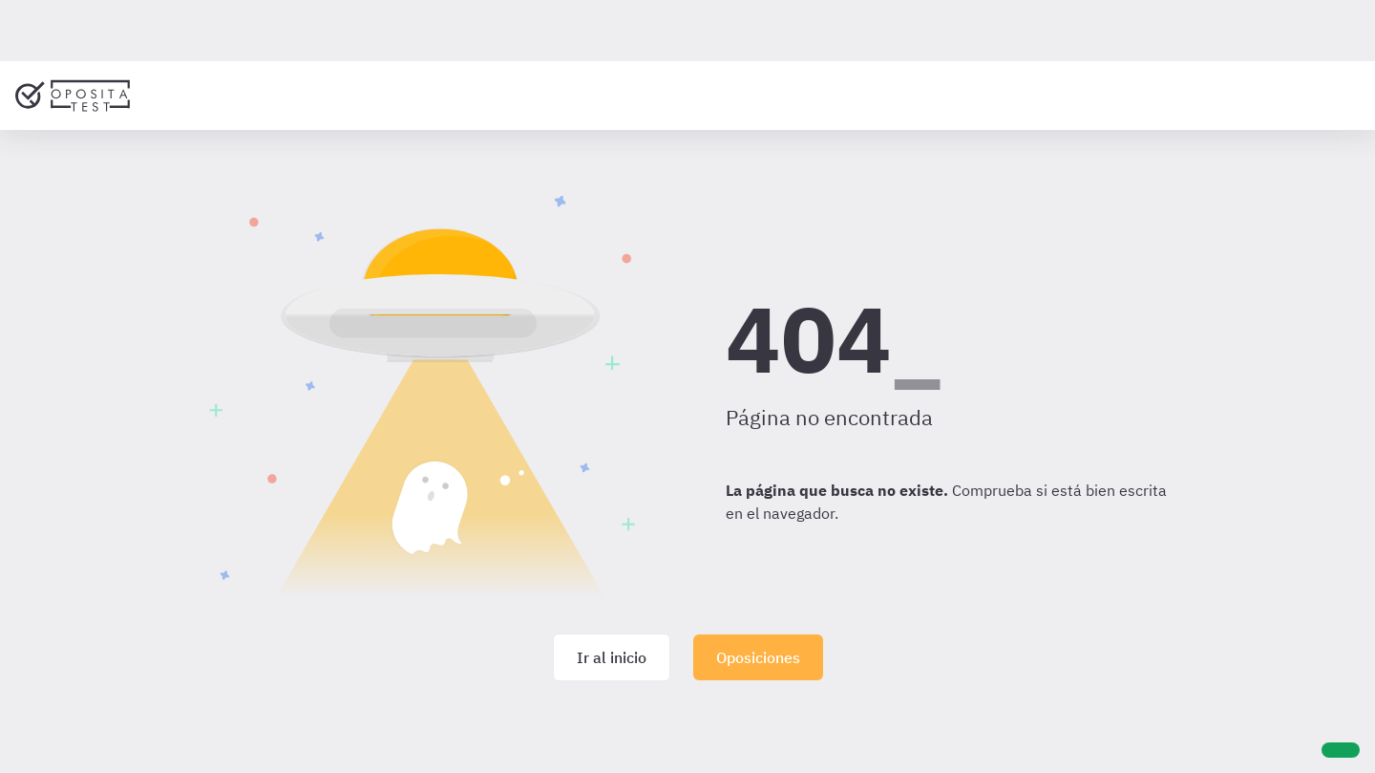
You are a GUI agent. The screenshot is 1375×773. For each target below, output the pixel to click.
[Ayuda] (1341, 750)
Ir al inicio (611, 657)
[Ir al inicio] (72, 95)
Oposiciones (758, 657)
